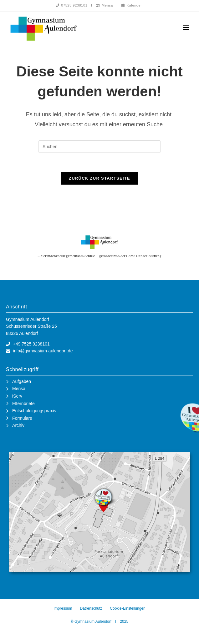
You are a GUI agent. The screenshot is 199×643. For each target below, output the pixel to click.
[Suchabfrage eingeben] (99, 146)
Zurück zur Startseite (99, 178)
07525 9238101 (72, 5)
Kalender (131, 5)
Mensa (104, 5)
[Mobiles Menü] (186, 27)
